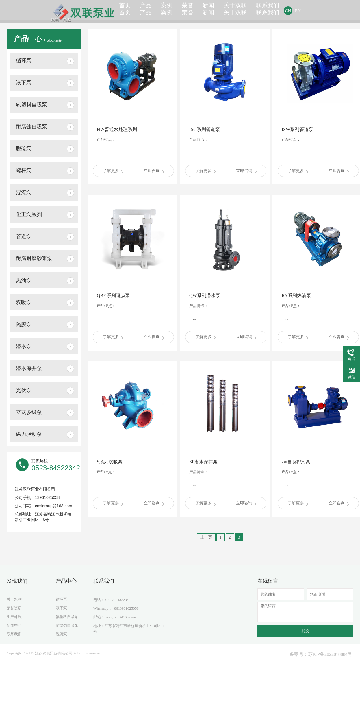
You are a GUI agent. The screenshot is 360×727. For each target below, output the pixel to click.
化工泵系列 (29, 214)
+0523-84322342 (118, 599)
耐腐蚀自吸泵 (31, 127)
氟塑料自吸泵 (31, 105)
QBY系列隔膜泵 (113, 295)
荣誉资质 (14, 608)
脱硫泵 (23, 148)
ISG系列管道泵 (204, 129)
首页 (126, 10)
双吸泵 (23, 302)
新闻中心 (14, 625)
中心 (38, 38)
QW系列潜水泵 (204, 295)
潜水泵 (23, 346)
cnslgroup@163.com (120, 617)
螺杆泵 (23, 170)
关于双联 (244, 10)
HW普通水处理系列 (117, 129)
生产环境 (14, 617)
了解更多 (113, 171)
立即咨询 (154, 171)
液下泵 (23, 83)
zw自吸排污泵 (296, 461)
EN (307, 10)
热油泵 (23, 280)
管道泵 (23, 236)
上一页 (206, 537)
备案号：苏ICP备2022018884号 (321, 654)
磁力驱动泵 (29, 434)
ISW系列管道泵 (297, 129)
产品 (148, 10)
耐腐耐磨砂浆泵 (34, 258)
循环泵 (23, 61)
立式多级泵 (29, 412)
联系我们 (277, 10)
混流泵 (23, 192)
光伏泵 (23, 390)
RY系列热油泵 (296, 295)
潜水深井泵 (29, 368)
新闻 (217, 10)
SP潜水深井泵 (203, 461)
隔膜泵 (23, 324)
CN (297, 10)
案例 (171, 10)
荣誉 (194, 10)
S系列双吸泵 (110, 461)
